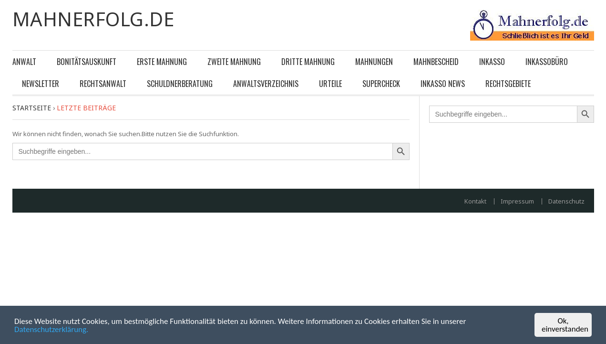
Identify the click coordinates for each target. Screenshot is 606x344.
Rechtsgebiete (508, 83)
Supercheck (381, 83)
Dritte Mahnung (308, 61)
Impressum (517, 201)
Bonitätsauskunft (86, 61)
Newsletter (40, 83)
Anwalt (24, 61)
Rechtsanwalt (103, 83)
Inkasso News (443, 83)
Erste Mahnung (162, 61)
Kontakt (475, 201)
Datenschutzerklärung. (51, 329)
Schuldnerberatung (180, 83)
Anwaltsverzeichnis (265, 83)
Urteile (330, 83)
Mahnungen (374, 61)
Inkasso (492, 61)
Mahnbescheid (436, 61)
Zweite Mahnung (234, 61)
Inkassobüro (546, 61)
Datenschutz (566, 201)
